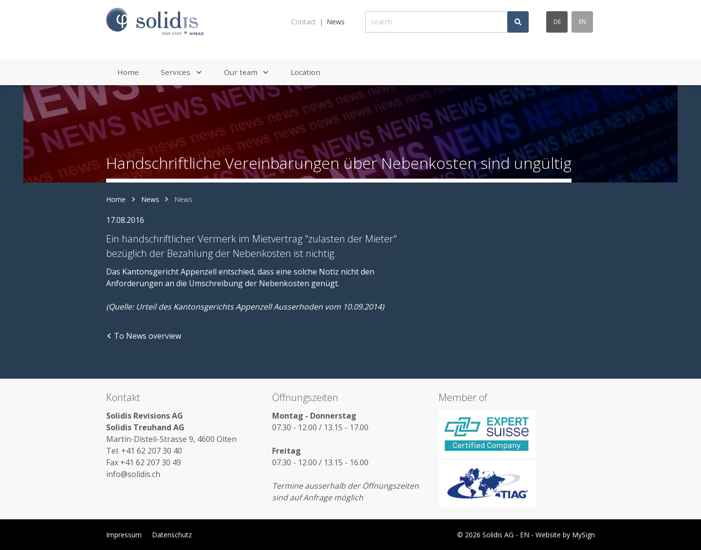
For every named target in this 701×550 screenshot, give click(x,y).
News (336, 21)
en (582, 22)
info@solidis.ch (133, 474)
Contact (303, 21)
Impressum (124, 534)
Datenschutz (172, 534)
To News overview (143, 336)
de (557, 22)
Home (116, 199)
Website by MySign (565, 534)
